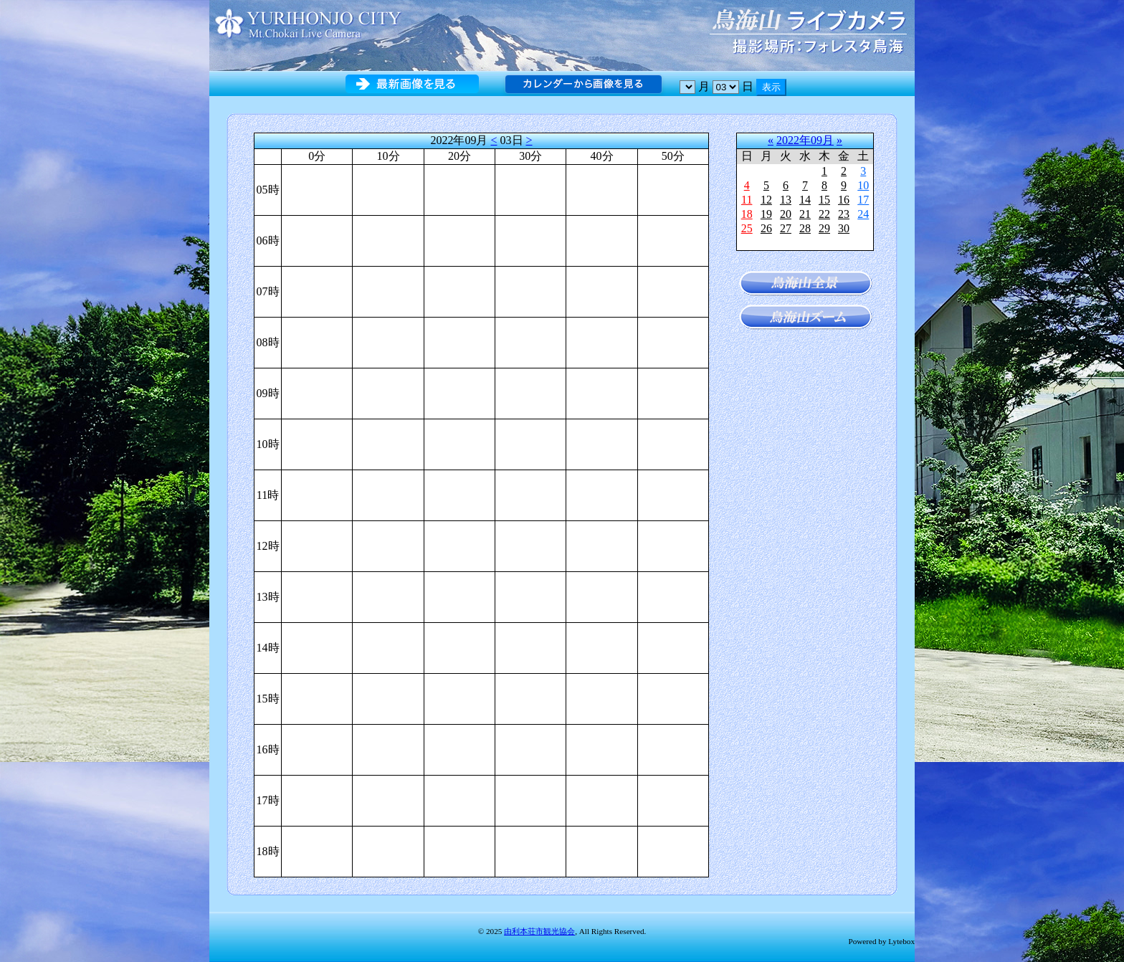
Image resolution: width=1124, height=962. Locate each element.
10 (863, 185)
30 (843, 228)
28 (805, 228)
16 (843, 200)
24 (863, 214)
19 (766, 214)
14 (805, 200)
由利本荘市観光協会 (539, 931)
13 (785, 200)
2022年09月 (805, 140)
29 (824, 228)
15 (824, 200)
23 (843, 214)
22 (824, 214)
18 (747, 214)
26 (766, 228)
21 (805, 214)
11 (746, 200)
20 (785, 214)
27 (785, 228)
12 (766, 200)
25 (747, 228)
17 (863, 200)
